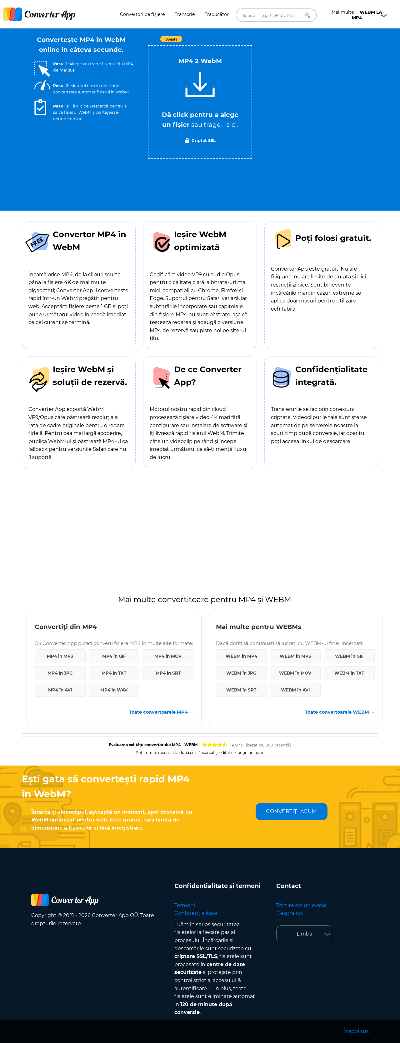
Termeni (184, 905)
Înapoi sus (356, 1031)
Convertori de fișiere (142, 14)
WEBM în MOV (295, 673)
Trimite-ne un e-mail (302, 905)
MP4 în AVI (60, 689)
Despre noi (289, 913)
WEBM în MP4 (241, 656)
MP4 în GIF (114, 656)
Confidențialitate (195, 913)
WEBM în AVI (295, 689)
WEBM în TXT (349, 673)
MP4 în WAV (114, 689)
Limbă (304, 934)
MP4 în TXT (114, 673)
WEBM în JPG (241, 673)
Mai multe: (357, 15)
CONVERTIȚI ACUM (291, 811)
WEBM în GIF (349, 656)
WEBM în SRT (241, 689)
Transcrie (185, 14)
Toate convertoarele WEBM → (340, 712)
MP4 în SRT (168, 673)
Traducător (217, 14)
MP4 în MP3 (60, 656)
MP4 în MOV (168, 656)
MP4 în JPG (60, 673)
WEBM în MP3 (295, 656)
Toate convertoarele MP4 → (161, 712)
